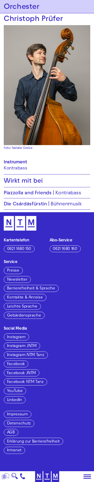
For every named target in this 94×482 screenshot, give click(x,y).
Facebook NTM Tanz (25, 382)
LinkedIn (14, 400)
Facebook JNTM (21, 373)
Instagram (16, 337)
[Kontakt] (22, 476)
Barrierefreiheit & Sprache (31, 289)
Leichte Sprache (22, 307)
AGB (11, 433)
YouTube (15, 391)
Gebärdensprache (24, 316)
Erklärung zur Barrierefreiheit (33, 442)
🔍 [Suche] (14, 477)
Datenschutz (19, 424)
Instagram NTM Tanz (25, 355)
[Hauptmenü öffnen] (87, 476)
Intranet (14, 451)
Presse (13, 271)
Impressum (17, 415)
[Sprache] (6, 476)
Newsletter (17, 280)
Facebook (16, 364)
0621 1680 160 (65, 249)
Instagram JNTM (22, 346)
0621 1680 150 (19, 249)
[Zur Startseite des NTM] (47, 476)
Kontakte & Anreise (25, 298)
